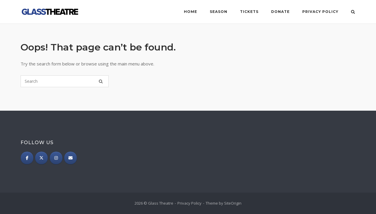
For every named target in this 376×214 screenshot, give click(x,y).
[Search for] (65, 81)
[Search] (101, 81)
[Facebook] (27, 157)
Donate (280, 11)
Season (218, 11)
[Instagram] (56, 157)
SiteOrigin (232, 203)
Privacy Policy (320, 11)
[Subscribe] (70, 157)
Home (190, 11)
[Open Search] (352, 12)
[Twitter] (41, 157)
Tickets (249, 11)
